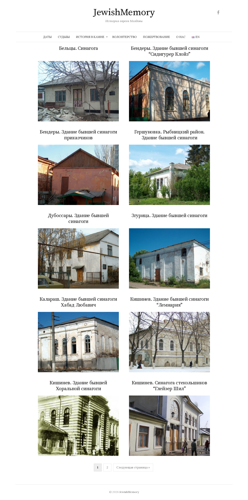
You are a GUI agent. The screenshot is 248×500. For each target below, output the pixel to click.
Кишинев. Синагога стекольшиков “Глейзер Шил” (169, 386)
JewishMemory (124, 12)
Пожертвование (156, 37)
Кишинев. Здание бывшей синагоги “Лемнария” (169, 302)
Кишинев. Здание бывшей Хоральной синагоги (78, 386)
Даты (47, 37)
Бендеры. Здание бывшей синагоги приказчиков (78, 135)
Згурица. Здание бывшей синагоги (169, 216)
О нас (180, 37)
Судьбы (64, 37)
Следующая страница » (133, 467)
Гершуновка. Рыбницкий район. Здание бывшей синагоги (169, 135)
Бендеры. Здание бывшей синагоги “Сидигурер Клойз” (169, 51)
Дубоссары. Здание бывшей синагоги (78, 218)
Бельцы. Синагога (78, 48)
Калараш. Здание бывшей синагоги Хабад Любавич (78, 302)
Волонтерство (124, 37)
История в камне (90, 37)
